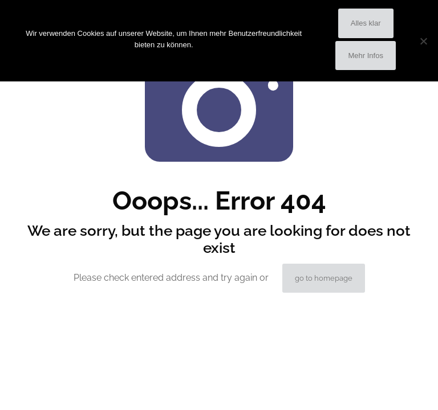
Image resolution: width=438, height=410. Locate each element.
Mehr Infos (365, 55)
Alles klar (366, 23)
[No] (423, 41)
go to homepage (323, 278)
